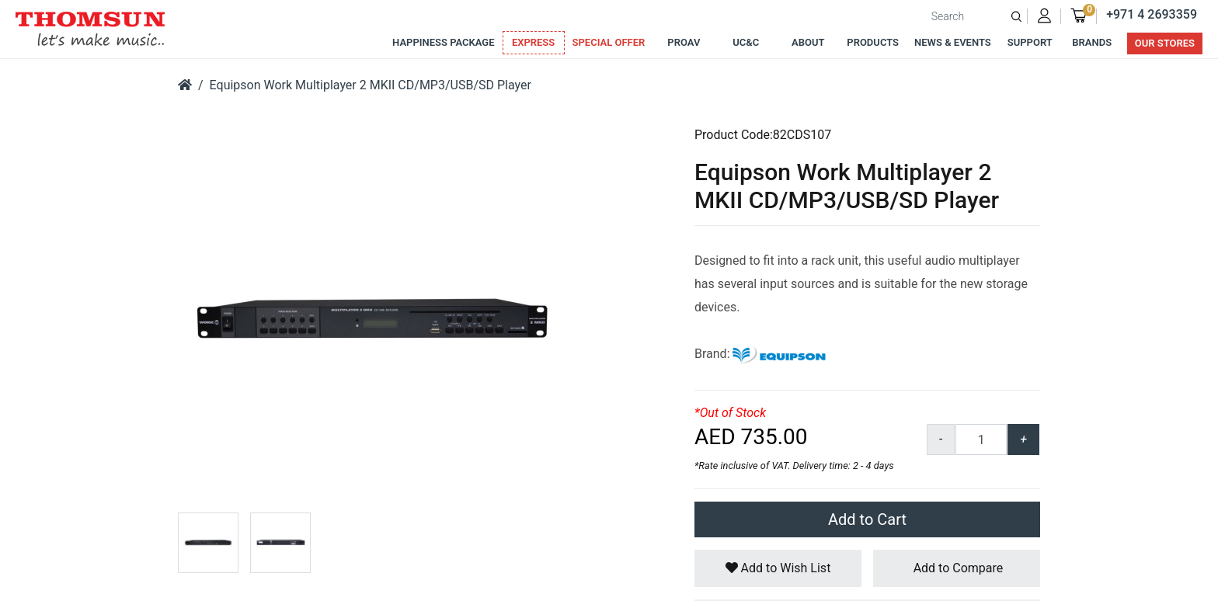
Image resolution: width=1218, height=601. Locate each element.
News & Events (952, 42)
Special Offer (609, 42)
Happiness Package (443, 42)
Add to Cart (867, 519)
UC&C (746, 42)
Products (873, 42)
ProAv (683, 42)
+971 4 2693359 (1151, 14)
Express (533, 42)
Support (1030, 42)
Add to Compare (957, 568)
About (808, 42)
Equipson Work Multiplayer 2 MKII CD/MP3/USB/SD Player (370, 85)
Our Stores (1165, 43)
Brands (1092, 42)
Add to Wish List (778, 568)
